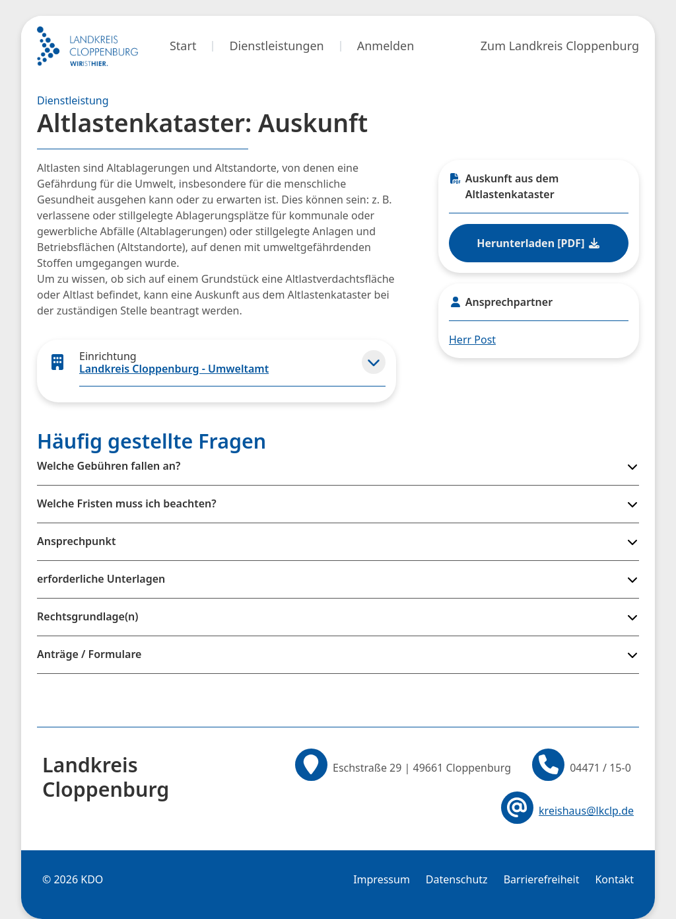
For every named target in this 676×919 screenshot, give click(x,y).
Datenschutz (457, 879)
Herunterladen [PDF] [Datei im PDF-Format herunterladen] (538, 243)
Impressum (381, 879)
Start (183, 46)
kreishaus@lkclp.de (586, 810)
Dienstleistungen (276, 46)
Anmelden (386, 46)
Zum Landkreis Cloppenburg (560, 46)
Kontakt (614, 879)
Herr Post (472, 339)
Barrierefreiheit (542, 879)
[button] (374, 362)
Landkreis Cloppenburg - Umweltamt (174, 368)
